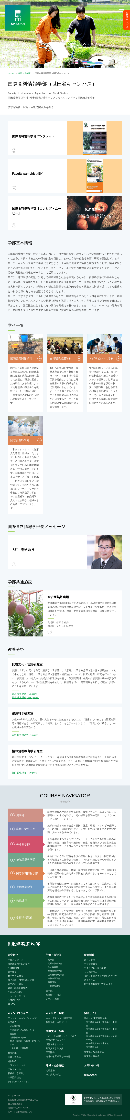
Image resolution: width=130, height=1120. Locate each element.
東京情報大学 (92, 1047)
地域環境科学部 (55, 971)
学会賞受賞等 (90, 963)
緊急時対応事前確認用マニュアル (23, 1100)
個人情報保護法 (15, 1104)
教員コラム (89, 980)
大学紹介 (13, 954)
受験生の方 (127, 20)
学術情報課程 (54, 986)
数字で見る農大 (15, 976)
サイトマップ (14, 1096)
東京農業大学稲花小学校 (97, 1043)
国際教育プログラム (56, 1040)
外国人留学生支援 (54, 1048)
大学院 (49, 990)
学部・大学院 (24, 73)
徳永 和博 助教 (19, 694)
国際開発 (50, 1052)
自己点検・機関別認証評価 (21, 980)
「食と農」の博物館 (19, 1048)
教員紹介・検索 (53, 995)
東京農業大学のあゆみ (19, 963)
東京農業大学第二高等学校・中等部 (101, 1031)
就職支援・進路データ (57, 1022)
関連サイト (90, 1013)
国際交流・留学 (55, 1031)
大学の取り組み (15, 984)
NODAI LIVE (14, 1000)
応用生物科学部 (55, 963)
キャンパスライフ (18, 1013)
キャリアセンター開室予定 (59, 1018)
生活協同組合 (14, 1077)
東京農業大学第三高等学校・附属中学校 (101, 1038)
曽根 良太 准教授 (20, 735)
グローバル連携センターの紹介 (61, 1036)
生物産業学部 (54, 978)
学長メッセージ (15, 960)
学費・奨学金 (14, 1057)
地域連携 (50, 1070)
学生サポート (14, 1069)
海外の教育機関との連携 (58, 1056)
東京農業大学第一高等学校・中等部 (101, 1024)
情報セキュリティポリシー (20, 1108)
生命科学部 (53, 967)
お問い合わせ (91, 1065)
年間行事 (12, 1053)
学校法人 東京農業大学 (95, 1018)
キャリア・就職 (55, 1013)
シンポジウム (90, 972)
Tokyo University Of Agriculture (94, 1115)
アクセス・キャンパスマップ (22, 1018)
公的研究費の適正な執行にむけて (100, 976)
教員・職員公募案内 (18, 988)
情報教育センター (18, 1037)
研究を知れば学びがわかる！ (98, 984)
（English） (32, 694)
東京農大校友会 (92, 1056)
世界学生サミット (54, 1044)
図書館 (13, 1034)
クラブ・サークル (16, 1065)
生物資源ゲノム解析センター (23, 1030)
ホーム (11, 73)
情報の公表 (90, 1075)
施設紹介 (12, 1022)
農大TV (11, 1004)
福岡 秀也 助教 (19, 772)
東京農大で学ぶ (53, 1074)
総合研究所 (89, 960)
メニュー (121, 12)
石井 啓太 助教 (19, 697)
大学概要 (12, 972)
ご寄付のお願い (15, 992)
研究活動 (89, 954)
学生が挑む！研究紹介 (95, 968)
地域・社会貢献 (55, 1065)
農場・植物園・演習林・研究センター (25, 1043)
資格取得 (12, 1061)
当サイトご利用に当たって (20, 1112)
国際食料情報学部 (56, 975)
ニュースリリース (16, 996)
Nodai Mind (13, 968)
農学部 (51, 960)
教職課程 (52, 982)
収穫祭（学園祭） (16, 1073)
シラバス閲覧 (52, 998)
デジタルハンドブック (19, 1081)
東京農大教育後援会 (94, 1052)
